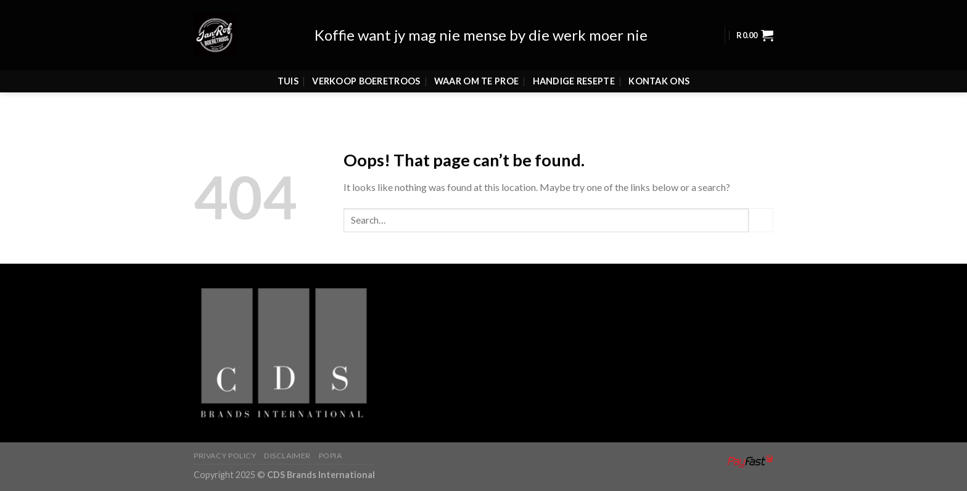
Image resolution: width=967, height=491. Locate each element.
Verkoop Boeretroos (366, 63)
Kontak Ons (658, 63)
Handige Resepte (574, 63)
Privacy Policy (225, 455)
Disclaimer (287, 455)
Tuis (288, 63)
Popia (330, 455)
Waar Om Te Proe (476, 63)
